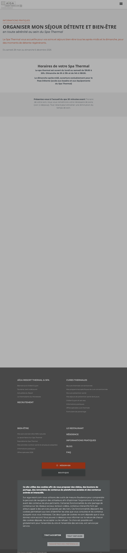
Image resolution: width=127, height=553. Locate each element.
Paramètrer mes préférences (63, 544)
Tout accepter (52, 535)
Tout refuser (75, 536)
